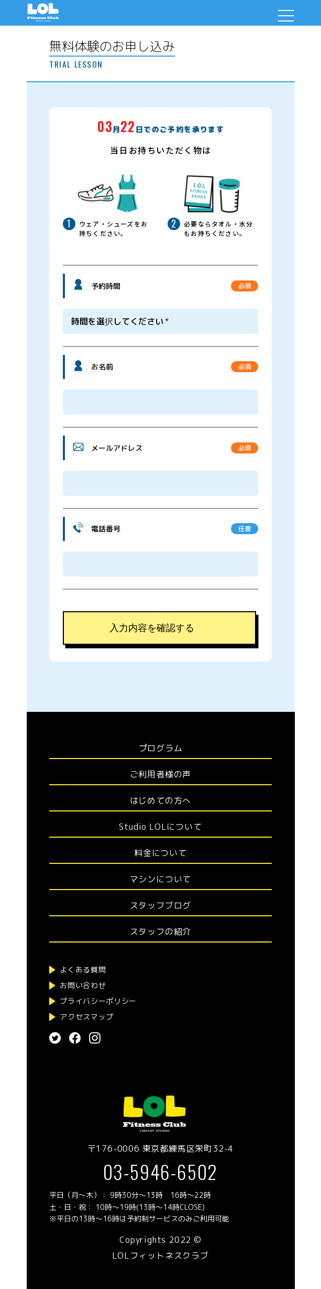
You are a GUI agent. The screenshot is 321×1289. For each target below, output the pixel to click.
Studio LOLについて (160, 826)
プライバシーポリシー (98, 1001)
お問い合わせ (83, 985)
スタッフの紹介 (161, 931)
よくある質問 (83, 969)
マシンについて (161, 879)
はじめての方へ (161, 800)
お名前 (102, 367)
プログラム (161, 748)
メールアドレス (116, 448)
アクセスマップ (87, 1017)
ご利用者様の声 (161, 774)
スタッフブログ (161, 905)
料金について (160, 853)
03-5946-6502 (160, 1171)
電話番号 (105, 529)
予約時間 (105, 286)
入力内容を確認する (151, 628)
